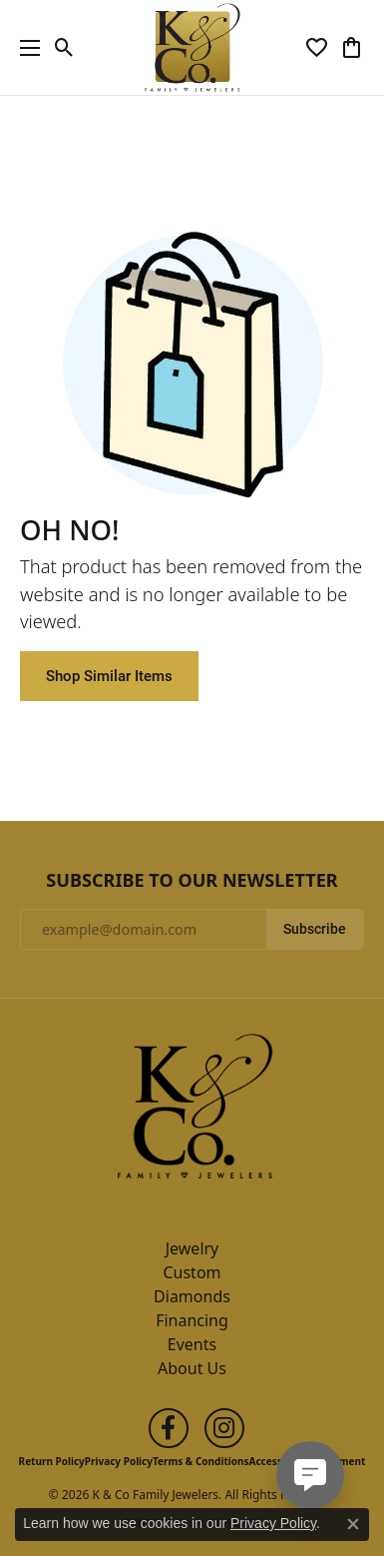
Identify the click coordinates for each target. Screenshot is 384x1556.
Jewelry (192, 1248)
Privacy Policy (119, 1461)
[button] (64, 48)
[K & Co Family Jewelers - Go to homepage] (192, 1112)
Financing (192, 1320)
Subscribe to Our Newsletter (191, 881)
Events (192, 1344)
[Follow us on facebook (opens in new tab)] (169, 1428)
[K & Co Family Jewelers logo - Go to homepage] (192, 47)
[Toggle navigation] (25, 47)
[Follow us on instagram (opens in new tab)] (224, 1428)
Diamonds (192, 1296)
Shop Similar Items (109, 675)
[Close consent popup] (353, 1524)
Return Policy (52, 1461)
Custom (191, 1272)
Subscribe (314, 929)
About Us (192, 1368)
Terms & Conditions (201, 1461)
